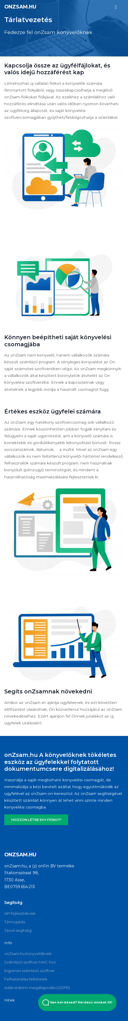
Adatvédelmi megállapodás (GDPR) (37, 987)
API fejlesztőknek (20, 913)
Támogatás (14, 922)
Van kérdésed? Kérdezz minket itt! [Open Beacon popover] (77, 1002)
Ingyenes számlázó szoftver (29, 970)
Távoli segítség (18, 930)
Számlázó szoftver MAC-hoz (30, 962)
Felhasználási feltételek (25, 979)
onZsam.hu (20, 7)
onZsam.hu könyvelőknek (28, 953)
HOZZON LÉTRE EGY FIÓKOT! (36, 820)
